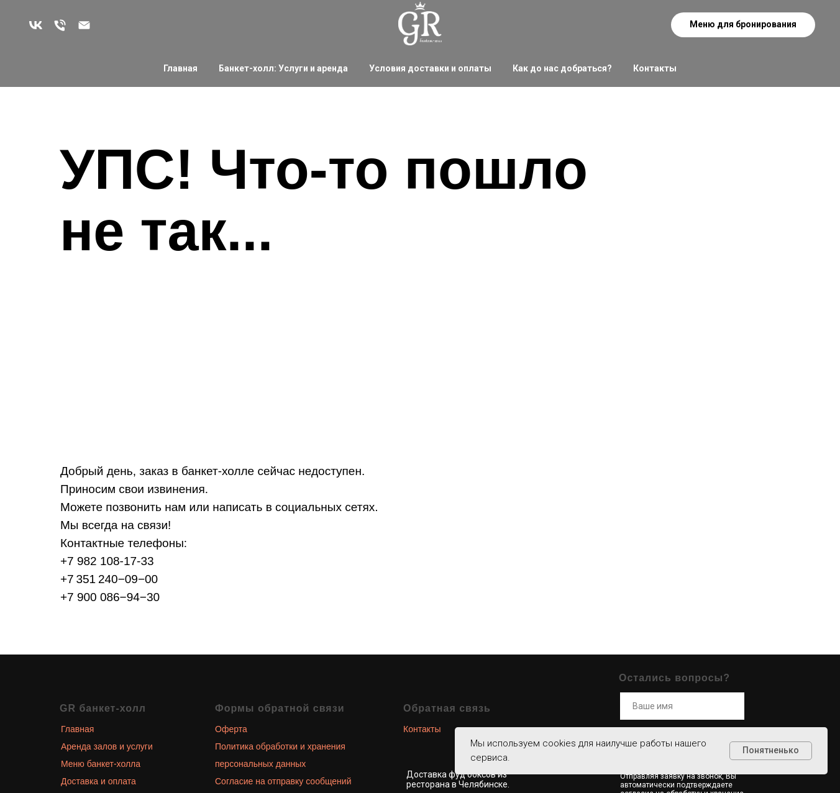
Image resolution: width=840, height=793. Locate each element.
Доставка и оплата (98, 781)
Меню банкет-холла (100, 764)
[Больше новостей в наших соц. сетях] (35, 25)
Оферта (231, 729)
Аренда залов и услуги (107, 746)
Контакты (655, 68)
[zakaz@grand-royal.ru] (84, 25)
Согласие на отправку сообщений (283, 781)
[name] (682, 706)
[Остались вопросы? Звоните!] (60, 25)
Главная (180, 68)
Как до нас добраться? (562, 68)
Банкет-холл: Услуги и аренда (283, 68)
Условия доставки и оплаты (430, 68)
